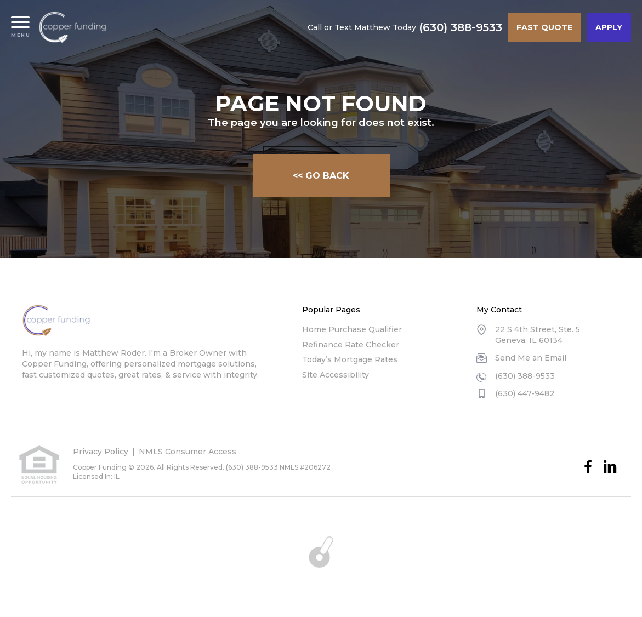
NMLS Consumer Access (187, 451)
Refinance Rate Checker (350, 345)
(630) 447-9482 (524, 393)
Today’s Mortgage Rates (349, 359)
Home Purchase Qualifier (352, 329)
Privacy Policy (100, 451)
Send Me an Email (530, 358)
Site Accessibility (335, 375)
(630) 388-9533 (460, 27)
